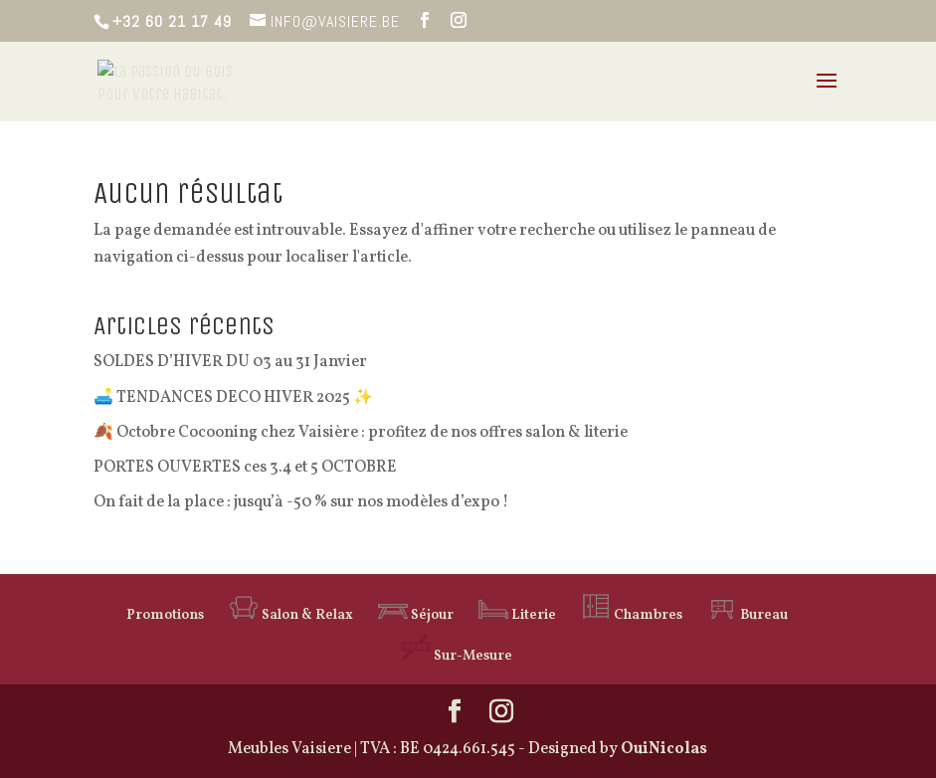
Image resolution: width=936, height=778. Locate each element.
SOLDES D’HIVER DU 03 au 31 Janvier (230, 362)
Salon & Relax (291, 615)
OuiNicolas (664, 749)
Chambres (631, 615)
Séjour (416, 615)
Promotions (165, 615)
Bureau (747, 615)
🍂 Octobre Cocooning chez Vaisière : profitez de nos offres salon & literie (361, 433)
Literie (517, 615)
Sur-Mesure (456, 656)
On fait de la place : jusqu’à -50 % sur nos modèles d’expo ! (301, 502)
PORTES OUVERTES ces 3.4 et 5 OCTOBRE (245, 468)
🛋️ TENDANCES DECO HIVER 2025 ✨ (233, 398)
